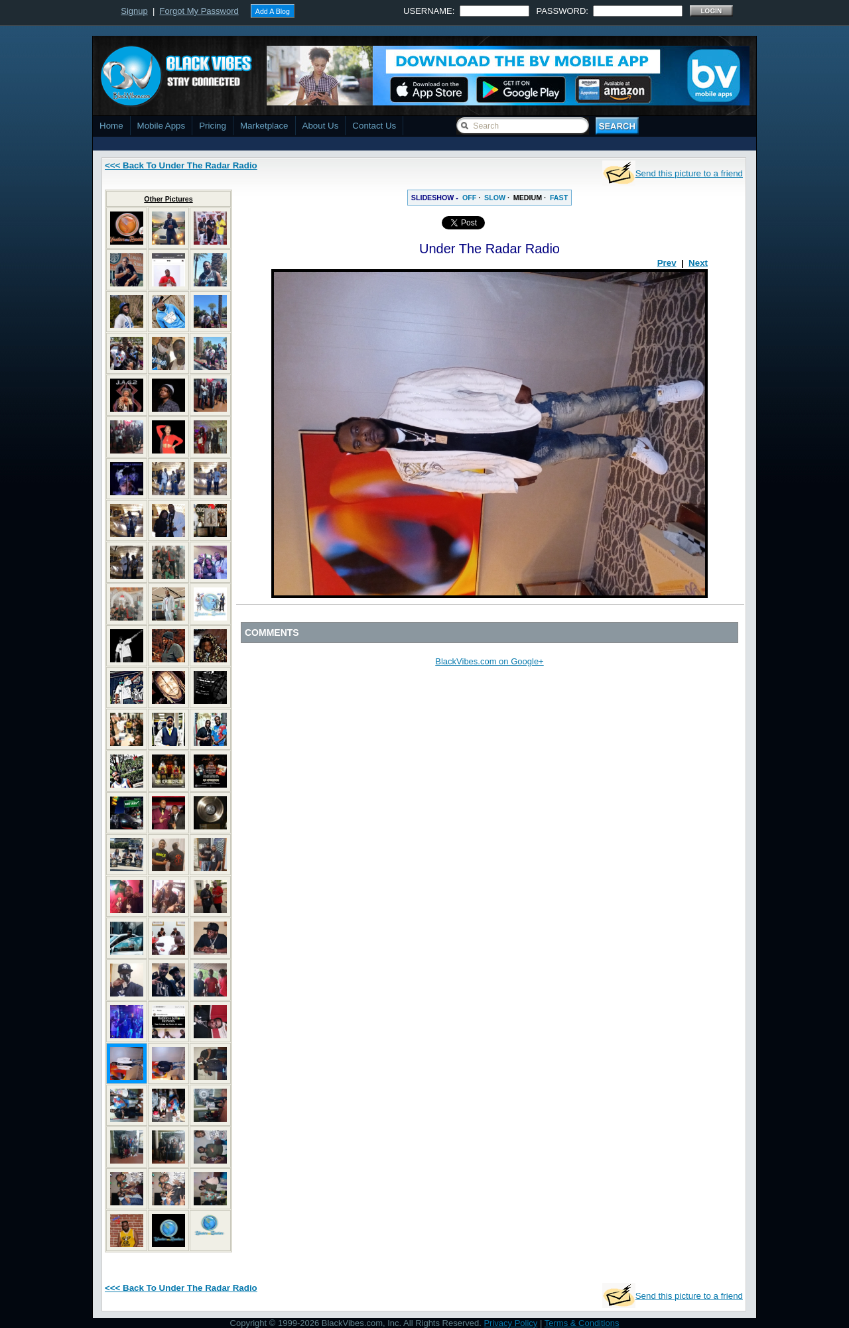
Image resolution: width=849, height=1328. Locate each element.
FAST (559, 198)
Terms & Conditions (582, 1323)
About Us (320, 126)
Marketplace (264, 126)
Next (698, 263)
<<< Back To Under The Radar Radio (181, 165)
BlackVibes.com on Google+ (489, 661)
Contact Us (374, 126)
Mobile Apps (161, 126)
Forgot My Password (199, 11)
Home (111, 126)
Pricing (212, 126)
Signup (134, 11)
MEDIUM (527, 198)
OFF (469, 198)
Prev (667, 263)
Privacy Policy (510, 1323)
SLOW (494, 198)
